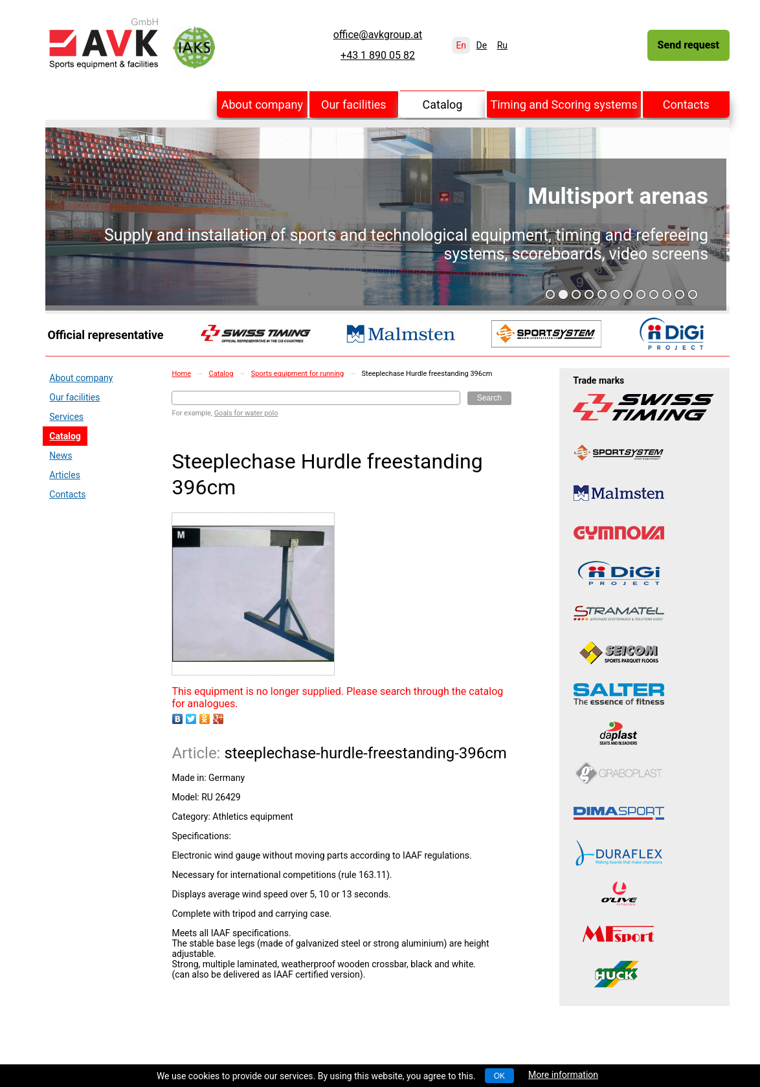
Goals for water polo (246, 413)
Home (181, 373)
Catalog (443, 104)
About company (262, 104)
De (481, 45)
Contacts (686, 104)
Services (66, 417)
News (60, 455)
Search (489, 397)
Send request (688, 45)
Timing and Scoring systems (563, 104)
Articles (64, 475)
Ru (502, 45)
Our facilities (353, 104)
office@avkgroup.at (378, 35)
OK (499, 1076)
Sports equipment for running (297, 373)
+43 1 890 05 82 (378, 55)
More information (563, 1075)
